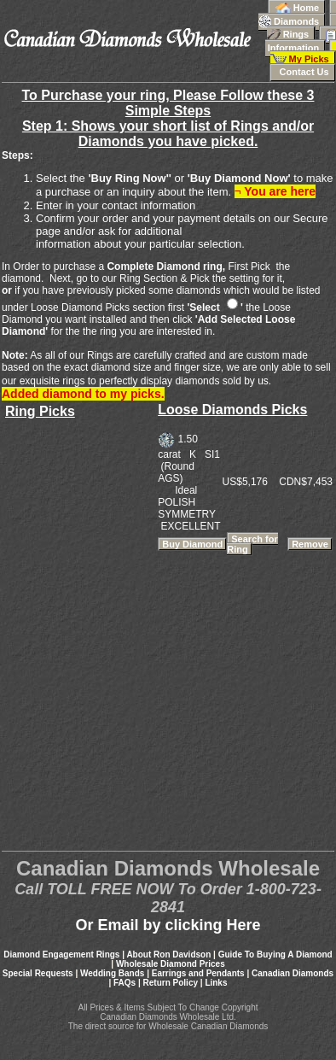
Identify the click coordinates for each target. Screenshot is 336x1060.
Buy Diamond (192, 544)
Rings (301, 29)
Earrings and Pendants (198, 973)
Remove (310, 544)
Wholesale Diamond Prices (170, 964)
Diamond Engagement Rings (61, 954)
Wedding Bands (112, 973)
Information (300, 41)
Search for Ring (252, 544)
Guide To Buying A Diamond (275, 954)
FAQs (124, 982)
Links (216, 982)
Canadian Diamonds (292, 973)
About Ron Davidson (168, 954)
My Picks (303, 55)
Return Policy (170, 982)
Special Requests (38, 973)
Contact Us (302, 72)
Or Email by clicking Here (167, 925)
